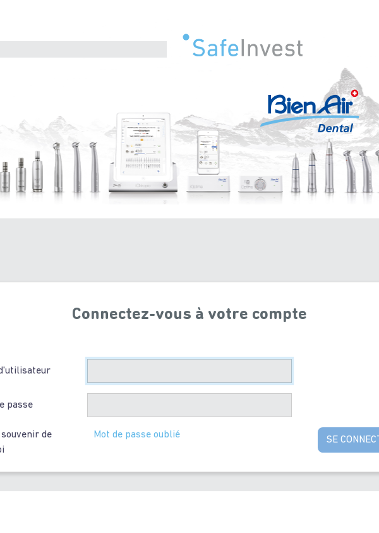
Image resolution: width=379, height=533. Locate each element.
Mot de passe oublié (136, 435)
